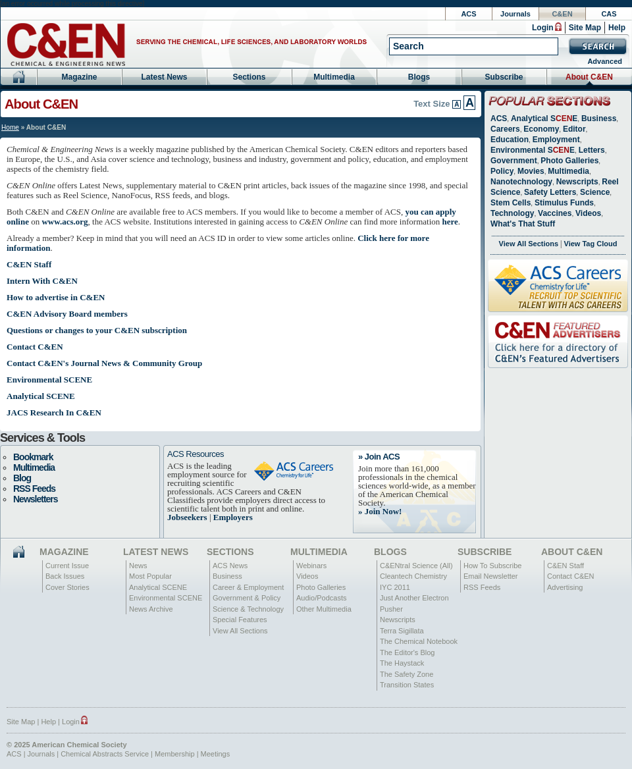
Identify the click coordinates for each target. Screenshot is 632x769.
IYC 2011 (395, 587)
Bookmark (33, 457)
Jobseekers (187, 517)
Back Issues (64, 576)
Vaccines (554, 213)
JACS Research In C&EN (54, 412)
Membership (175, 754)
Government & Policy (246, 598)
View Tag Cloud (591, 244)
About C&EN (589, 77)
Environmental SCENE (49, 380)
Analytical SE (544, 118)
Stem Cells (510, 202)
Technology (512, 213)
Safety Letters (550, 192)
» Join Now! (380, 511)
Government (513, 160)
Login (543, 27)
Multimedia (334, 77)
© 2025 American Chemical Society (67, 745)
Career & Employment (248, 587)
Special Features (240, 619)
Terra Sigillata (402, 631)
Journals (515, 14)
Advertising (565, 587)
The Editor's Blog (407, 652)
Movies (530, 171)
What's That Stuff (522, 223)
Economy (541, 129)
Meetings (215, 754)
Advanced (604, 61)
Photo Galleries (569, 160)
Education (509, 139)
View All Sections (528, 244)
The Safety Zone (406, 674)
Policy (502, 171)
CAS (608, 14)
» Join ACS (379, 457)
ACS (468, 14)
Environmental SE (532, 150)
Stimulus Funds (564, 202)
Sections (248, 77)
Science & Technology (248, 609)
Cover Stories (67, 587)
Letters (592, 150)
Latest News (164, 77)
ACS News (230, 566)
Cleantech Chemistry (413, 576)
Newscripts (577, 181)
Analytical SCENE (41, 396)
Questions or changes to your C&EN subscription (97, 330)
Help (616, 27)
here (450, 221)
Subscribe (504, 77)
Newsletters (35, 499)
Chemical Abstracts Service (105, 754)
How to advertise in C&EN (56, 297)
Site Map (585, 27)
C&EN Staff (29, 264)
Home (10, 127)
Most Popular (150, 576)
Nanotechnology (521, 181)
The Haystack (402, 663)
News (138, 566)
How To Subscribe (492, 566)
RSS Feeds (34, 488)
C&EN (562, 14)
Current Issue (67, 566)
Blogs (419, 77)
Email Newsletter (490, 576)
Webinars (311, 566)
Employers (233, 517)
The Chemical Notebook (419, 641)
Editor (574, 129)
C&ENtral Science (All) (416, 566)
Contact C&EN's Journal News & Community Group (104, 363)
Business (598, 118)
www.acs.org (64, 221)
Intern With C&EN (42, 281)
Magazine (79, 77)
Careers (505, 129)
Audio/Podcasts (321, 598)
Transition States (407, 685)
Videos (588, 213)
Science (595, 192)
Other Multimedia (324, 609)
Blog (22, 478)
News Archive (151, 609)
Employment (556, 139)
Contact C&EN (35, 347)
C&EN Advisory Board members (67, 314)
